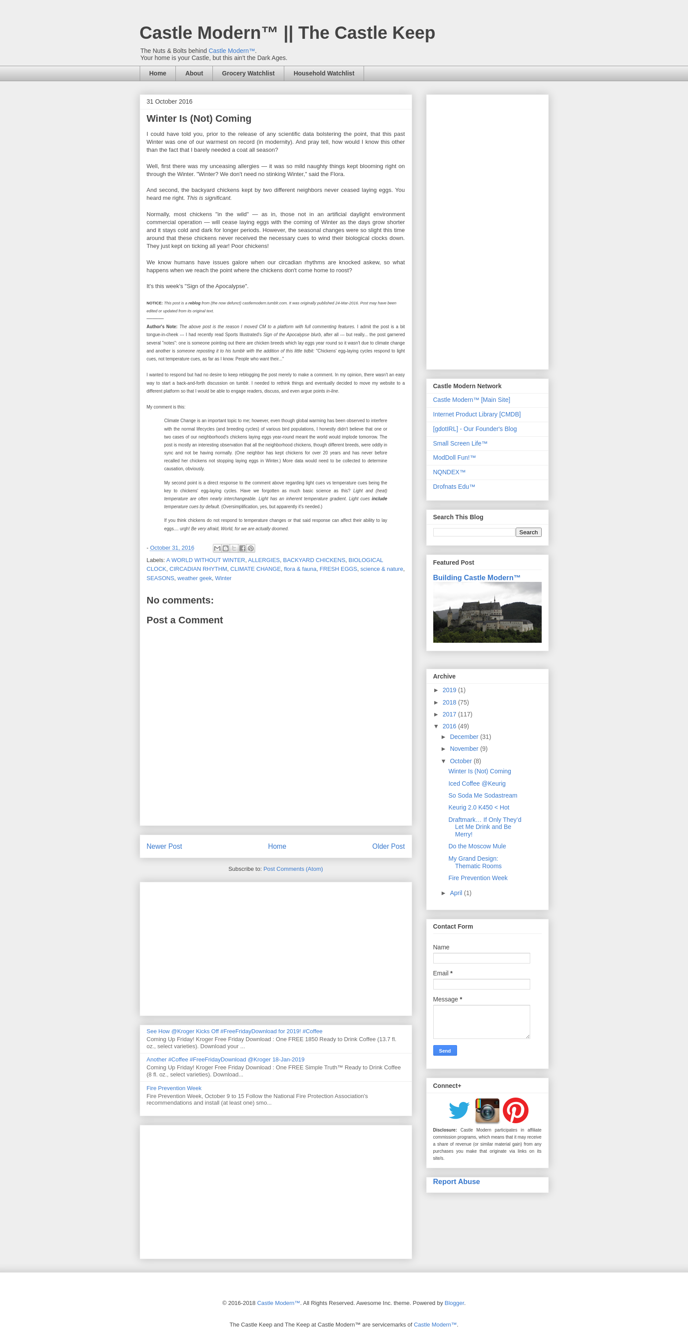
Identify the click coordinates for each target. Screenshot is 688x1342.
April (457, 892)
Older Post (388, 846)
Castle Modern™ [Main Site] (471, 399)
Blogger (454, 1303)
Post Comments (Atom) (293, 869)
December (465, 736)
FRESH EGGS (338, 569)
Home (158, 73)
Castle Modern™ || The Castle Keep (287, 32)
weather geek (195, 578)
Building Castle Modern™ (477, 577)
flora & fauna (300, 569)
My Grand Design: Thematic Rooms (475, 862)
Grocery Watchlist (248, 73)
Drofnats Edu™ (454, 486)
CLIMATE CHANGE (256, 569)
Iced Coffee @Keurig (477, 783)
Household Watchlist (324, 73)
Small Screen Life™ (460, 443)
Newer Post (164, 846)
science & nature (382, 569)
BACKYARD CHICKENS (314, 560)
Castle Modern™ (231, 50)
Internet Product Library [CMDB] (477, 414)
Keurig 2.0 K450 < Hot (478, 807)
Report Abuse (456, 1181)
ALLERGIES (264, 560)
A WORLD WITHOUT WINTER (205, 560)
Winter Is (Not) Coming (479, 771)
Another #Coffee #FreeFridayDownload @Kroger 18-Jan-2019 (226, 1059)
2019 (450, 689)
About (194, 73)
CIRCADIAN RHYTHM (198, 569)
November (465, 748)
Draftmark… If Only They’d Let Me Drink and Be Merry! (484, 827)
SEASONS (161, 578)
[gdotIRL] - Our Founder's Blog (475, 428)
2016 (450, 726)
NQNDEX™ (449, 472)
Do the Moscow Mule (477, 846)
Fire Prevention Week (174, 1088)
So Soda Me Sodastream (482, 795)
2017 (450, 714)
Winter (223, 578)
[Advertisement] (276, 947)
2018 (450, 702)
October (462, 761)
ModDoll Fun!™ (454, 457)
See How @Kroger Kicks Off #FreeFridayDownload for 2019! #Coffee (235, 1031)
